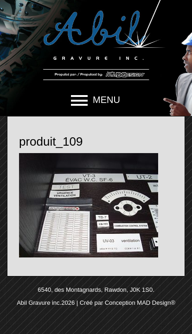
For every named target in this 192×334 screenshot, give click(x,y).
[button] (96, 100)
